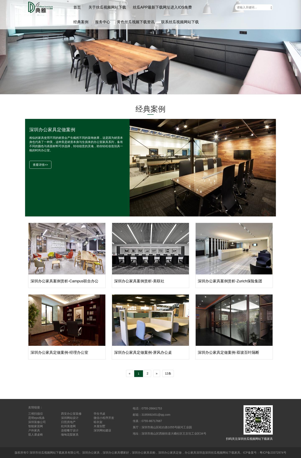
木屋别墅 (99, 426)
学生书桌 (99, 413)
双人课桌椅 (35, 434)
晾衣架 (98, 422)
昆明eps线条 (36, 417)
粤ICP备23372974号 (273, 452)
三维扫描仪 (35, 413)
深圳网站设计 (70, 417)
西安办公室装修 (71, 413)
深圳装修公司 (37, 422)
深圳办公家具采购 (143, 452)
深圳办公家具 (91, 452)
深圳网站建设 (102, 430)
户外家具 (34, 430)
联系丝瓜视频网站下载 (180, 22)
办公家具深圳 (193, 452)
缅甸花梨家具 (70, 434)
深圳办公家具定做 (170, 452)
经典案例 (80, 22)
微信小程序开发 (104, 417)
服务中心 (102, 22)
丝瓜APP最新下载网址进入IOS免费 (162, 7)
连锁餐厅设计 (70, 430)
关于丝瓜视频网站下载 (107, 7)
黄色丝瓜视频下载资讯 (135, 22)
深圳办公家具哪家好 (116, 452)
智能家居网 (35, 426)
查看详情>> (40, 164)
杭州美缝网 (68, 426)
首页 (77, 7)
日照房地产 (68, 422)
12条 (168, 373)
